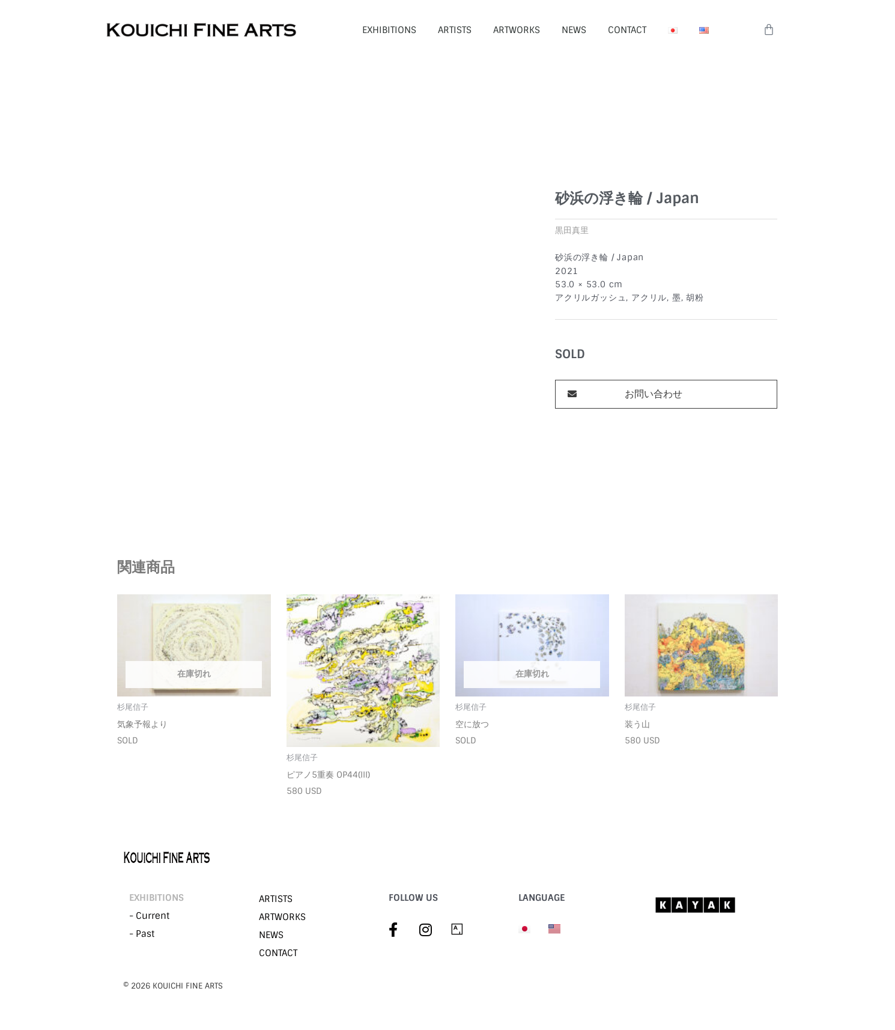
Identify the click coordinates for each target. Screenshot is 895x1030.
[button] (666, 394)
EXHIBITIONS (389, 30)
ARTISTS (455, 30)
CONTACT (627, 30)
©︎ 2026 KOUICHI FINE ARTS (173, 986)
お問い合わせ (653, 394)
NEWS (574, 30)
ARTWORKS (516, 30)
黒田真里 (572, 230)
